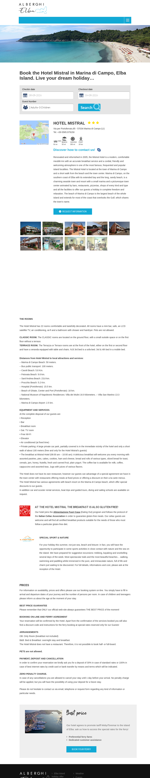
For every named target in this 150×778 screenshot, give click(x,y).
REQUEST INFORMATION (73, 211)
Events (79, 747)
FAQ (56, 750)
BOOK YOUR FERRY (81, 719)
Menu (26, 20)
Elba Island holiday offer (58, 744)
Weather (80, 743)
